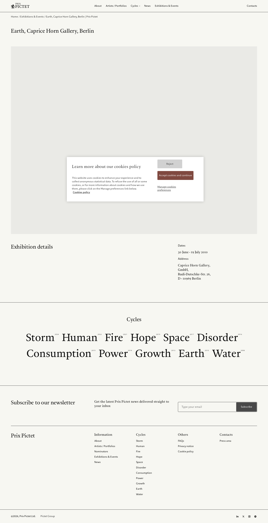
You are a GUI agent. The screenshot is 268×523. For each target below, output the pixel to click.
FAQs (181, 440)
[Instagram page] (249, 516)
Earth (194, 353)
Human (82, 337)
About (98, 440)
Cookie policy (185, 451)
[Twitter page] (243, 516)
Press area (225, 440)
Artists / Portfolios (104, 446)
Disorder (219, 337)
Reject (169, 164)
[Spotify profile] (255, 516)
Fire (116, 337)
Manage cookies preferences (166, 188)
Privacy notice (186, 446)
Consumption (61, 353)
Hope (145, 337)
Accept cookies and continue (175, 175)
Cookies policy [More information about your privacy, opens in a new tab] (81, 192)
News (97, 462)
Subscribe (246, 406)
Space (178, 337)
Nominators (101, 451)
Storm (42, 337)
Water (228, 353)
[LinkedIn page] (237, 516)
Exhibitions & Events (106, 456)
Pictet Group (48, 516)
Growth (155, 353)
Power (115, 353)
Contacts (252, 5)
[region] (135, 179)
